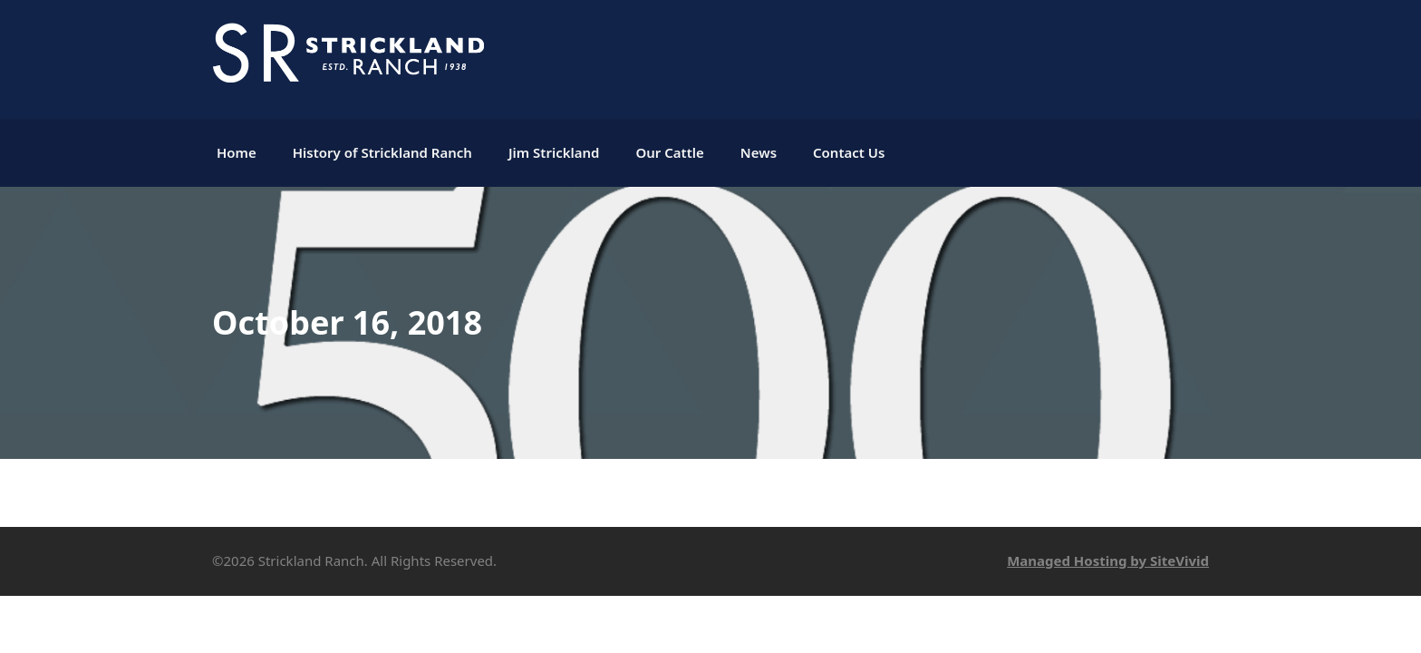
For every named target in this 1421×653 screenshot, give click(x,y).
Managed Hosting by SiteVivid (1108, 560)
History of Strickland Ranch (382, 152)
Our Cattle (669, 152)
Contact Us (848, 152)
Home (236, 152)
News (758, 152)
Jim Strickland (554, 152)
